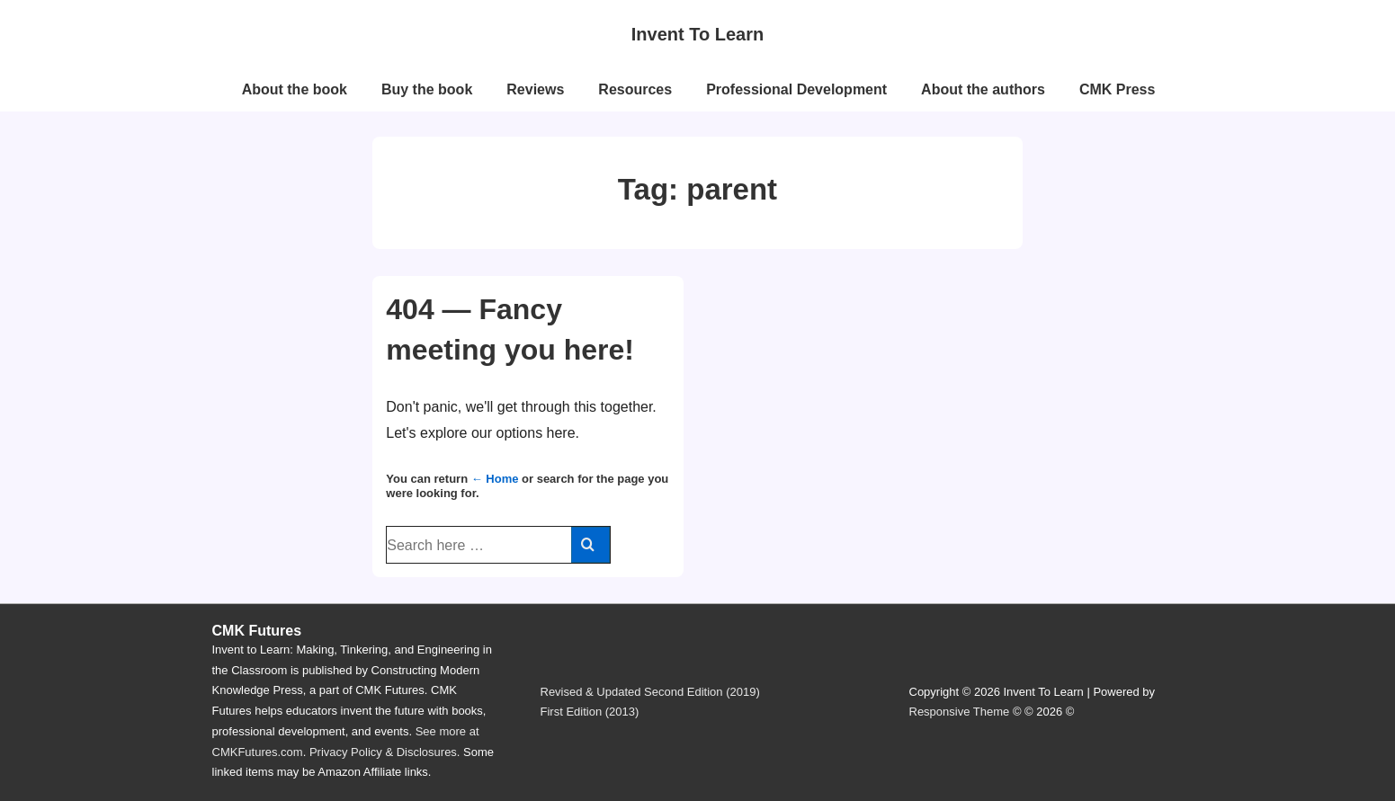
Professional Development (796, 89)
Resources (635, 89)
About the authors (983, 89)
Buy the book (426, 89)
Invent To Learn (697, 34)
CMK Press (1117, 89)
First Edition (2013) (590, 711)
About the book (294, 89)
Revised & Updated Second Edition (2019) (650, 692)
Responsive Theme (959, 711)
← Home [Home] (495, 478)
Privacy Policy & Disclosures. (385, 752)
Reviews (535, 89)
